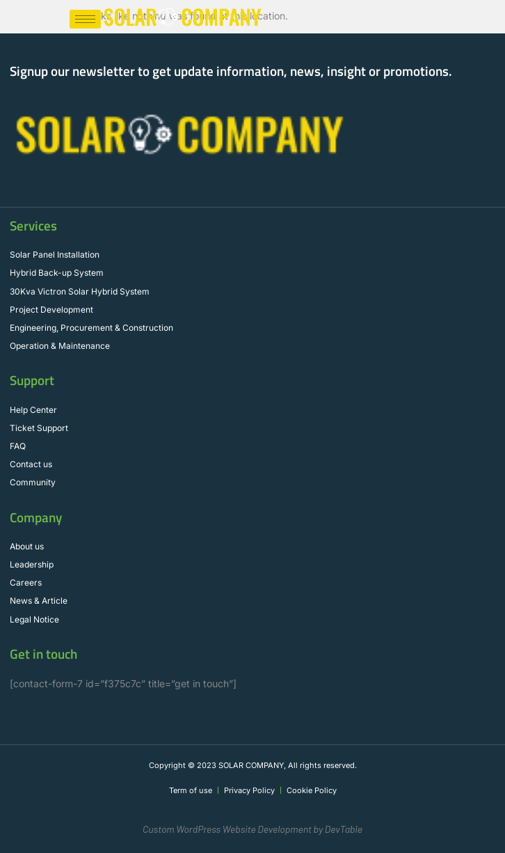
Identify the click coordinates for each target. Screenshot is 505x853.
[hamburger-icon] (85, 19)
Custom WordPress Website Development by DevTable (252, 829)
